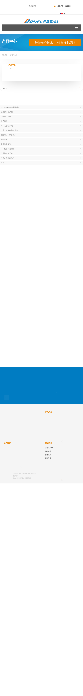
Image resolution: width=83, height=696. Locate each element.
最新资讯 (48, 458)
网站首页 (4, 55)
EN (62, 13)
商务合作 (48, 451)
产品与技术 (13, 55)
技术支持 (48, 455)
